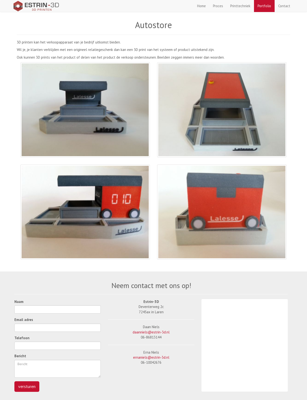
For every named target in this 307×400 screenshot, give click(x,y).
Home (201, 6)
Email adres (23, 319)
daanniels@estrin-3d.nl (151, 332)
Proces (218, 6)
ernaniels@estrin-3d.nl (151, 357)
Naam (19, 301)
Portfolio (264, 6)
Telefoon (22, 338)
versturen (26, 386)
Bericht (20, 356)
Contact (284, 6)
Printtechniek (240, 6)
